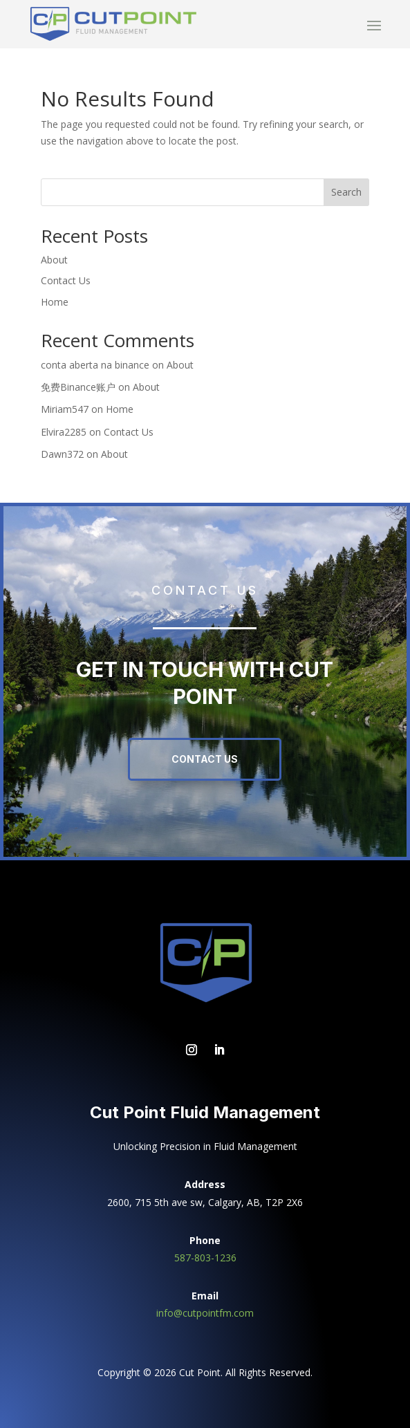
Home (54, 301)
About (54, 259)
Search (346, 191)
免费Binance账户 (78, 386)
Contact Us (66, 280)
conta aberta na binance (95, 364)
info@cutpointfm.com (205, 1312)
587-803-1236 (205, 1257)
